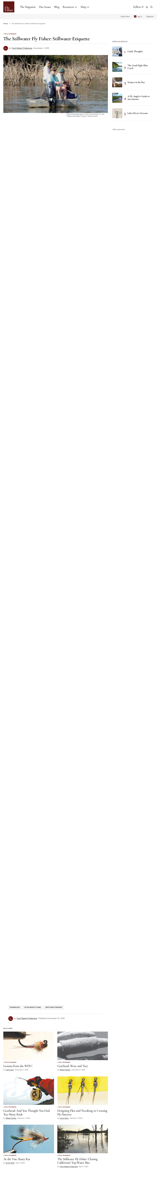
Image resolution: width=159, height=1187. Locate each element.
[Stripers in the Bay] (117, 82)
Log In (139, 16)
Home (5, 23)
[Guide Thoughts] (117, 51)
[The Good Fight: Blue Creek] (117, 67)
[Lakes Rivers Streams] (117, 113)
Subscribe (125, 16)
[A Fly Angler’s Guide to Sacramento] (117, 98)
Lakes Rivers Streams (137, 113)
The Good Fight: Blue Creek (137, 67)
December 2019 (15, 1007)
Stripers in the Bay (136, 82)
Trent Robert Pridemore (53, 1007)
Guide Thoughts (135, 51)
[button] (147, 7)
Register (150, 16)
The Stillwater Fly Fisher (32, 1007)
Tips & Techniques (10, 34)
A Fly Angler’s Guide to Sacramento (138, 98)
